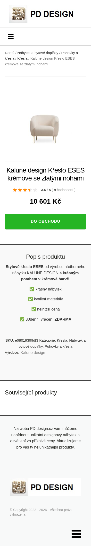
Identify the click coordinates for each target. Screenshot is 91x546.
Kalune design (33, 353)
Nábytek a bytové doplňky (37, 53)
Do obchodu (45, 221)
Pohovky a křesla (58, 346)
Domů (9, 53)
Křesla (22, 58)
